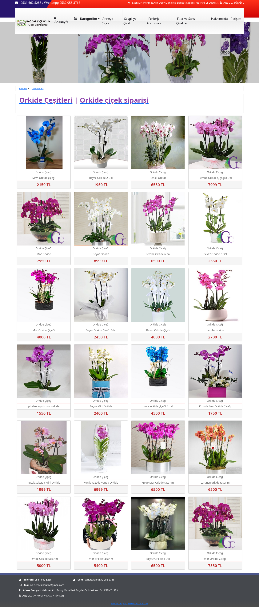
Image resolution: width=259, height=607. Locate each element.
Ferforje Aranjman (154, 21)
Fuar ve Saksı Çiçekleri (186, 21)
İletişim (235, 19)
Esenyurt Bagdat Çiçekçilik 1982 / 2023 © (129, 603)
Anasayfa (23, 88)
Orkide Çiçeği (37, 88)
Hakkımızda (219, 19)
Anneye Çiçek (107, 21)
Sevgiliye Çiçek (130, 21)
